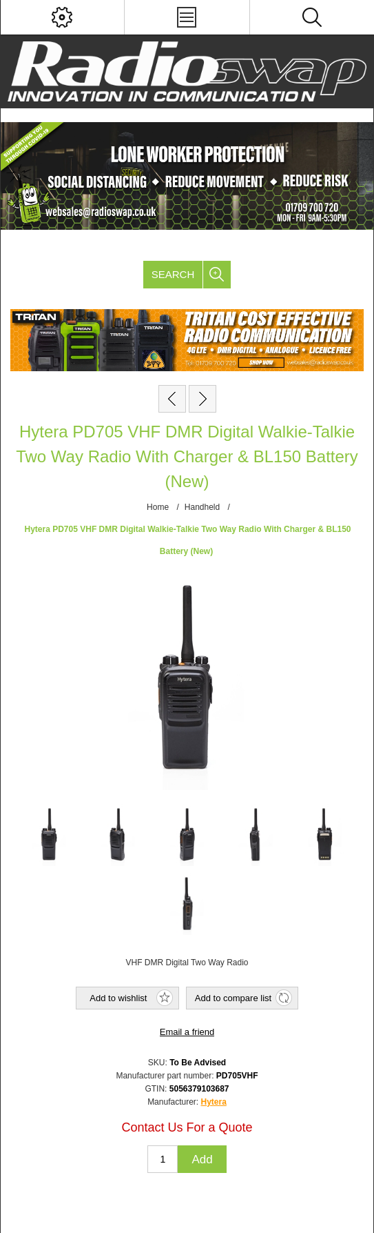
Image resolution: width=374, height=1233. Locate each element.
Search (173, 274)
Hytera (214, 1102)
